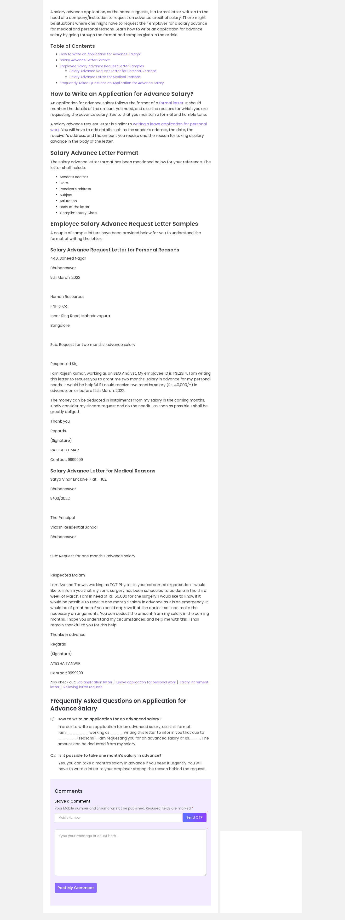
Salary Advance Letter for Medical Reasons (105, 77)
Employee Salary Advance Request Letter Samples (102, 66)
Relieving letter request (82, 687)
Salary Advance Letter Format (85, 60)
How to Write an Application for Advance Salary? (100, 54)
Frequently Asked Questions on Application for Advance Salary (112, 83)
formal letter (171, 103)
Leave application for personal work (146, 682)
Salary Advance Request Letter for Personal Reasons (112, 71)
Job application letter (94, 682)
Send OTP (194, 817)
